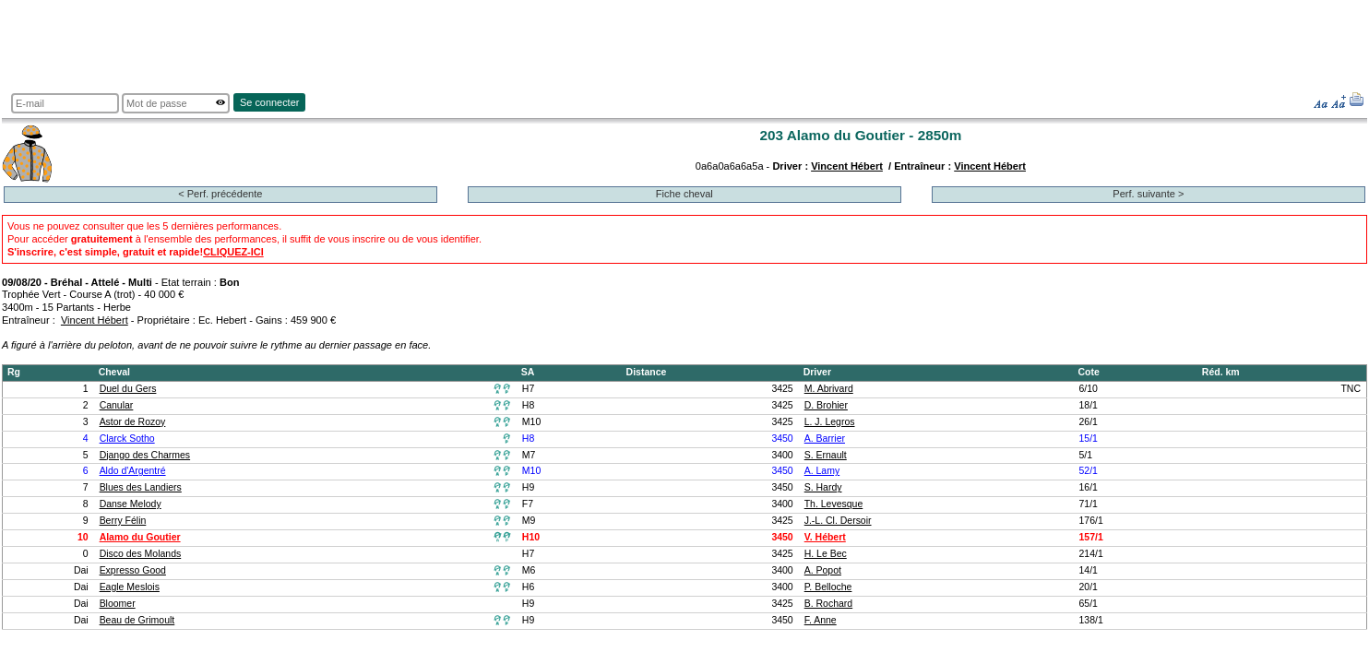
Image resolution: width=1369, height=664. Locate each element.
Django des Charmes (145, 455)
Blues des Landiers (141, 487)
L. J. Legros (829, 422)
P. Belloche (828, 587)
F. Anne (820, 620)
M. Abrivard (828, 389)
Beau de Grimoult (137, 620)
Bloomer (118, 604)
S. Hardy (823, 487)
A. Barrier (824, 438)
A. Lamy (821, 471)
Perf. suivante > (1148, 193)
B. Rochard (828, 604)
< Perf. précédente (220, 193)
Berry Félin (123, 521)
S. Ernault (825, 455)
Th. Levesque (833, 504)
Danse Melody (130, 504)
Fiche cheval (684, 193)
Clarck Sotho (127, 438)
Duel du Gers (128, 389)
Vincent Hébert (847, 166)
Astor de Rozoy (133, 422)
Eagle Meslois (130, 587)
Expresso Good (133, 570)
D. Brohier (826, 405)
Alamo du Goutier (140, 537)
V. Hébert (825, 537)
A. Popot (822, 570)
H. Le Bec (825, 554)
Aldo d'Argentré (133, 471)
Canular (117, 405)
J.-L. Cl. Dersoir (838, 521)
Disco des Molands (141, 554)
